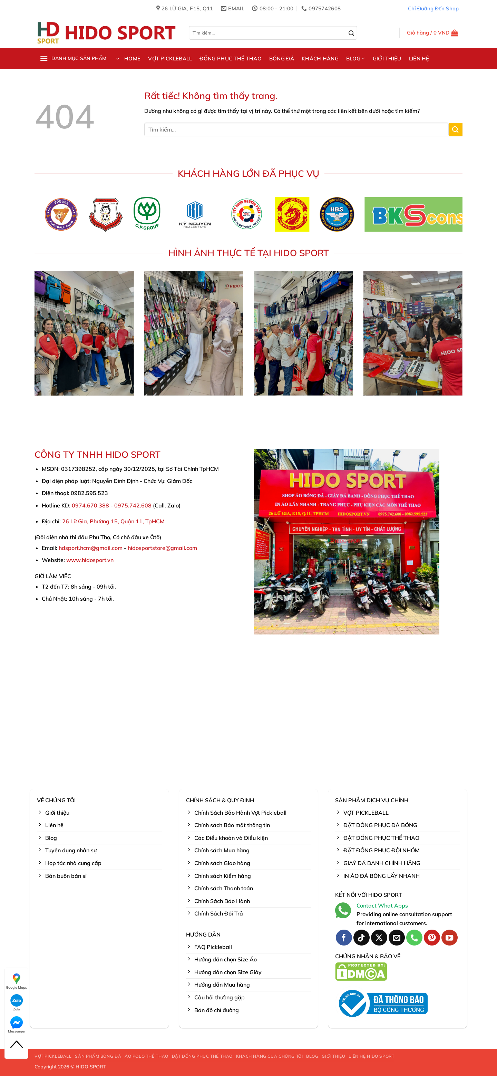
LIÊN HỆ (419, 58)
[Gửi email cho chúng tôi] (397, 938)
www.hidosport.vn (90, 559)
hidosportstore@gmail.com (162, 547)
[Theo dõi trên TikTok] (361, 938)
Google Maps (16, 981)
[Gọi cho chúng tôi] (414, 938)
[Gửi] (351, 33)
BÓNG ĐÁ (281, 58)
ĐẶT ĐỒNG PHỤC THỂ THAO (202, 1056)
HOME (132, 58)
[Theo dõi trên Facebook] (344, 938)
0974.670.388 (90, 505)
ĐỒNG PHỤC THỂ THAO (230, 58)
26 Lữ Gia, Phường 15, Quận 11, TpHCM (113, 521)
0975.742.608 (133, 505)
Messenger (16, 1025)
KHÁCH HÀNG (320, 58)
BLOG (355, 58)
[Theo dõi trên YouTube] (449, 938)
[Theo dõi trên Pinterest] (432, 938)
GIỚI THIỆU (387, 58)
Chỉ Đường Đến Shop (433, 8)
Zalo (16, 1002)
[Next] (468, 216)
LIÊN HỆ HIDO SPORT (371, 1056)
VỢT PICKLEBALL (170, 58)
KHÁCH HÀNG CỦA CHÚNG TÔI (269, 1056)
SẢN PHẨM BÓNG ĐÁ (98, 1056)
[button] (432, 33)
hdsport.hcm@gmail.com (91, 547)
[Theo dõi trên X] (379, 938)
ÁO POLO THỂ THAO (146, 1056)
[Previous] (28, 216)
